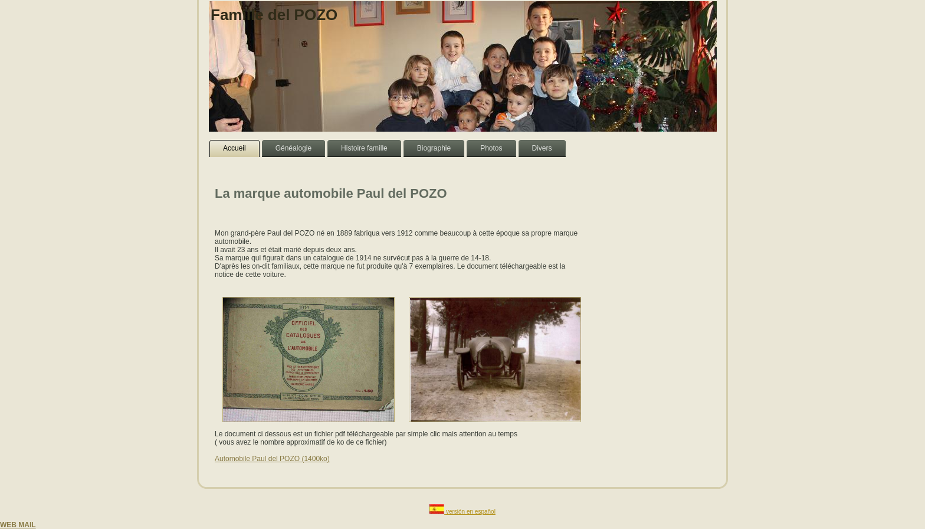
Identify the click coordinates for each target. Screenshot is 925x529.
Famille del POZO (274, 15)
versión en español (471, 511)
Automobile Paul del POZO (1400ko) (272, 459)
